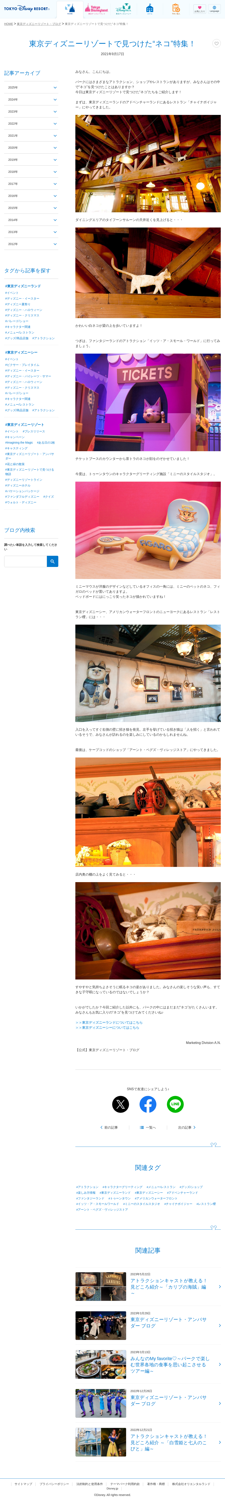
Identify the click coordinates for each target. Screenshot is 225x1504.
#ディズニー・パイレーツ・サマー (28, 376)
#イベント (12, 292)
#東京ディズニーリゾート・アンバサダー (29, 457)
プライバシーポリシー (54, 1487)
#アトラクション (87, 1187)
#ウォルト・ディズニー (20, 503)
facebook (148, 1104)
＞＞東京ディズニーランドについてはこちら (109, 1022)
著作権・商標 (156, 1487)
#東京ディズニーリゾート (24, 425)
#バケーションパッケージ (22, 492)
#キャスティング (16, 449)
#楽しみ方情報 (86, 1193)
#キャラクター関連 (18, 327)
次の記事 (185, 1127)
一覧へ (151, 1127)
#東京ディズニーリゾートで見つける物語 (29, 473)
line (175, 1104)
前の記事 (111, 1127)
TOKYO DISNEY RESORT (27, 9)
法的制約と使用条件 (89, 1487)
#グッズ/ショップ (191, 1187)
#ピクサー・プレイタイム (22, 365)
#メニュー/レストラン (161, 1187)
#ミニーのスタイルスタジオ (141, 1204)
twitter (120, 1104)
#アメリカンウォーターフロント (156, 1198)
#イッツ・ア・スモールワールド (97, 1204)
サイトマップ (23, 1487)
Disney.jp (112, 1492)
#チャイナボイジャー (178, 1204)
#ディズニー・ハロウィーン (23, 310)
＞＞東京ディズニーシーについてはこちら (107, 1027)
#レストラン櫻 (206, 1204)
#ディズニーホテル (18, 486)
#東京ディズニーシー (149, 1193)
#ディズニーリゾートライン (23, 480)
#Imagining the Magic (19, 443)
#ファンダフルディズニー (22, 498)
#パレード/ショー (16, 321)
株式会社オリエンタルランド (191, 1487)
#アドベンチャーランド (182, 1193)
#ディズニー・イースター (22, 298)
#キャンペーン (15, 437)
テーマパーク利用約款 (125, 1487)
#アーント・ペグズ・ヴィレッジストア (102, 1210)
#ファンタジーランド (90, 1198)
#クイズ (48, 498)
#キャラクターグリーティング (123, 1187)
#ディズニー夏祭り (18, 304)
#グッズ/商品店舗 (16, 338)
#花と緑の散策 (15, 465)
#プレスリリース (34, 432)
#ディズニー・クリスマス (22, 315)
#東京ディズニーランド (115, 1193)
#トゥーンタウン (120, 1198)
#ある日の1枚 (46, 443)
